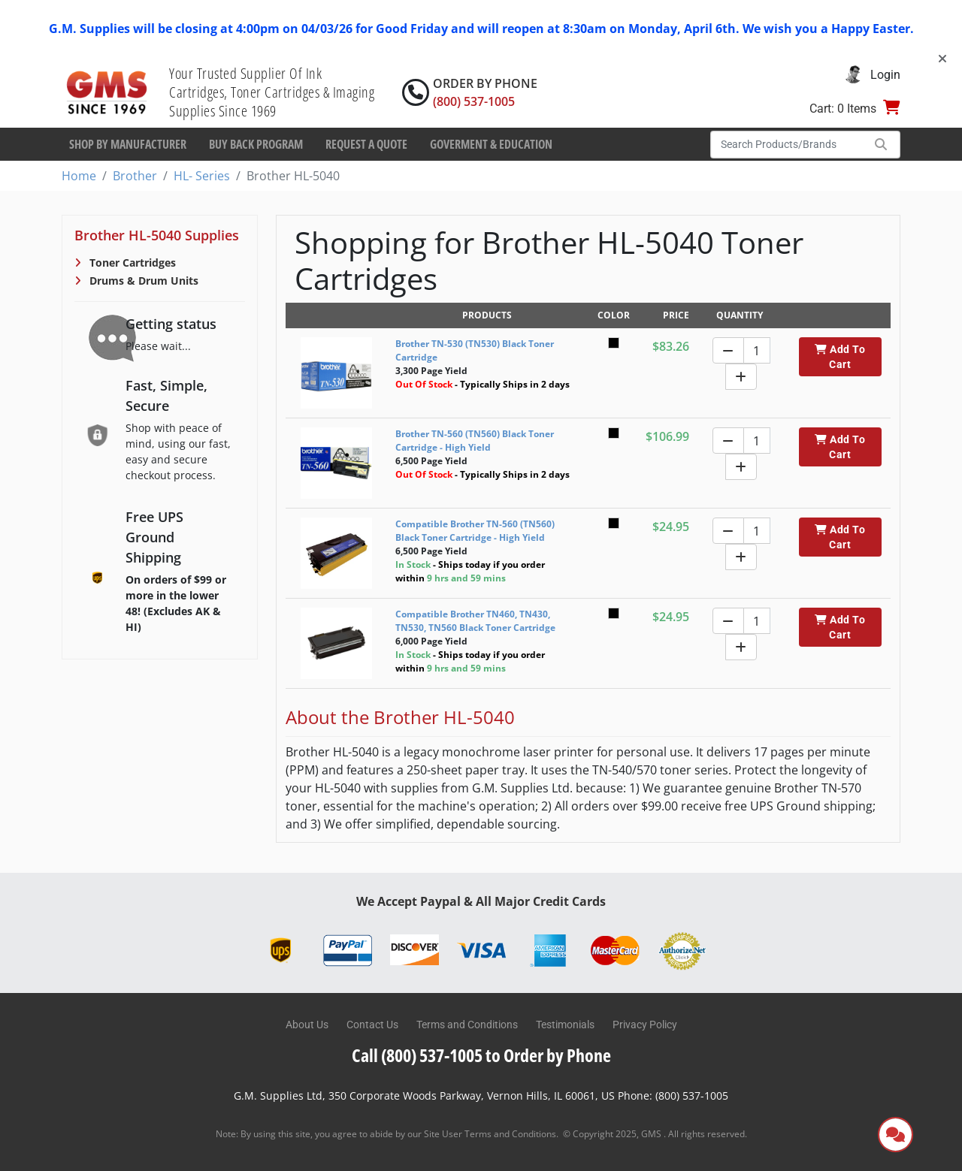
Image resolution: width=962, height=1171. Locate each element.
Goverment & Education (491, 144)
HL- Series (202, 176)
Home (79, 176)
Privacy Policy (645, 1025)
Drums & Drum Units (142, 280)
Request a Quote (366, 144)
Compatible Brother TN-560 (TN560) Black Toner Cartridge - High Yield (475, 531)
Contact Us (372, 1025)
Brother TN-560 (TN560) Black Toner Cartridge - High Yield (474, 440)
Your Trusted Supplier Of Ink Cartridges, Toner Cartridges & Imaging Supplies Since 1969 (271, 92)
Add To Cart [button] (840, 356)
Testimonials (565, 1025)
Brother (135, 176)
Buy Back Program (256, 144)
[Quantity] (756, 350)
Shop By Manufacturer (127, 144)
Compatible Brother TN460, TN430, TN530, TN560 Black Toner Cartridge (475, 621)
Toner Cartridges (131, 262)
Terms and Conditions (467, 1025)
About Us (307, 1025)
